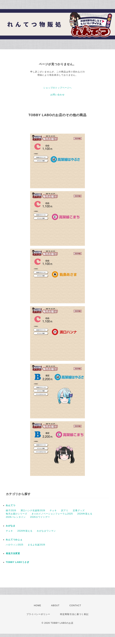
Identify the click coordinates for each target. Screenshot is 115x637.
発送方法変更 (13, 553)
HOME (37, 605)
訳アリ (64, 510)
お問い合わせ (57, 94)
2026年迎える (84, 513)
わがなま (10, 525)
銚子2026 (11, 510)
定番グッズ (79, 510)
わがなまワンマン (46, 531)
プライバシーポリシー (38, 614)
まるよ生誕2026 (36, 544)
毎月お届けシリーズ (16, 513)
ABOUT (55, 605)
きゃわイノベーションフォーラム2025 (52, 513)
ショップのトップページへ (57, 87)
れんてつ (10, 505)
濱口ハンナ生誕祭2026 (33, 510)
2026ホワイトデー (40, 517)
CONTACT (75, 605)
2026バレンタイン (16, 517)
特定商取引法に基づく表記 (74, 614)
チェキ (53, 510)
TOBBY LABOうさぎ (17, 562)
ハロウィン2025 (14, 544)
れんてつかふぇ (14, 539)
